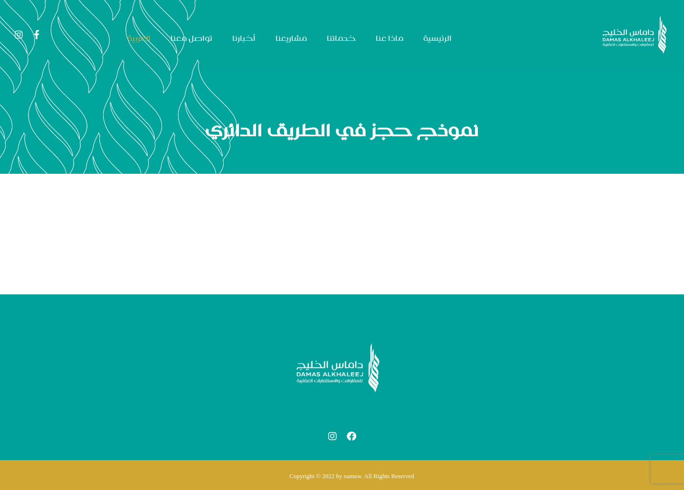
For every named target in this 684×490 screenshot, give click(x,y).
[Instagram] (19, 35)
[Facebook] (37, 35)
